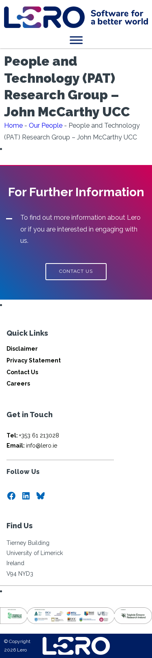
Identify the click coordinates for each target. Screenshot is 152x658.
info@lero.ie (31, 445)
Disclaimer (22, 348)
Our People (45, 125)
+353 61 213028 (32, 435)
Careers (18, 383)
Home (13, 125)
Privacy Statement (33, 360)
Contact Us (22, 372)
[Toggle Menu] (76, 40)
